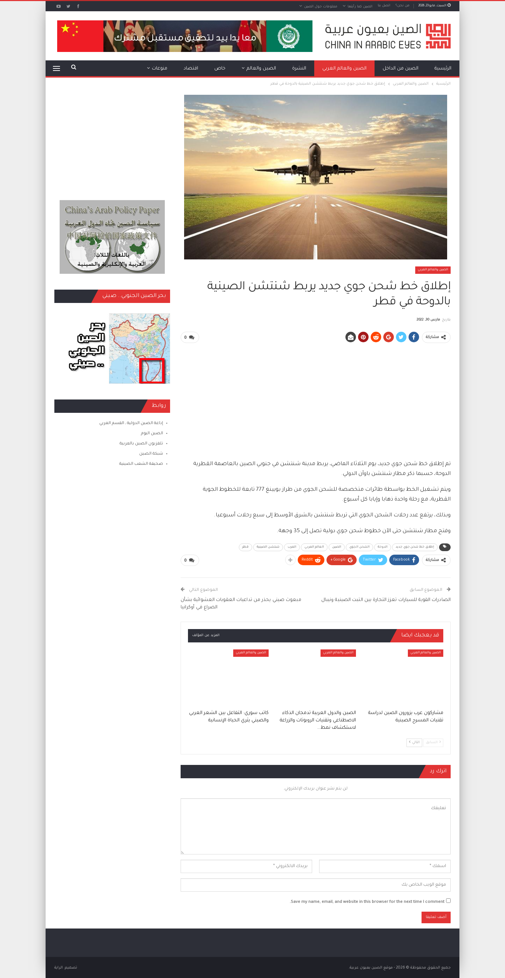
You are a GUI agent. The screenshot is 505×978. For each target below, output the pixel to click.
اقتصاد (190, 68)
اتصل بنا (384, 6)
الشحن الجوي (359, 547)
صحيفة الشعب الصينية (141, 464)
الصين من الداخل (400, 68)
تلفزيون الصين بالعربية (141, 444)
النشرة (299, 68)
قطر (245, 547)
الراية (58, 967)
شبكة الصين (151, 454)
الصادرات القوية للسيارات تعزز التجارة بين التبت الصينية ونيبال (386, 599)
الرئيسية (443, 68)
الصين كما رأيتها (360, 7)
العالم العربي (314, 547)
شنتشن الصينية (268, 547)
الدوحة (383, 547)
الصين (337, 547)
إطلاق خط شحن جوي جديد (415, 547)
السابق (433, 741)
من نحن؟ (403, 6)
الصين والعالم (261, 68)
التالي (414, 741)
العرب (292, 547)
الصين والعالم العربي (344, 68)
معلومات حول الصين (320, 7)
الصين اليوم (152, 433)
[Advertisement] (316, 398)
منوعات (159, 68)
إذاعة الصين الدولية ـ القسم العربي (131, 423)
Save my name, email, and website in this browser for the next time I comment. (367, 901)
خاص (219, 68)
